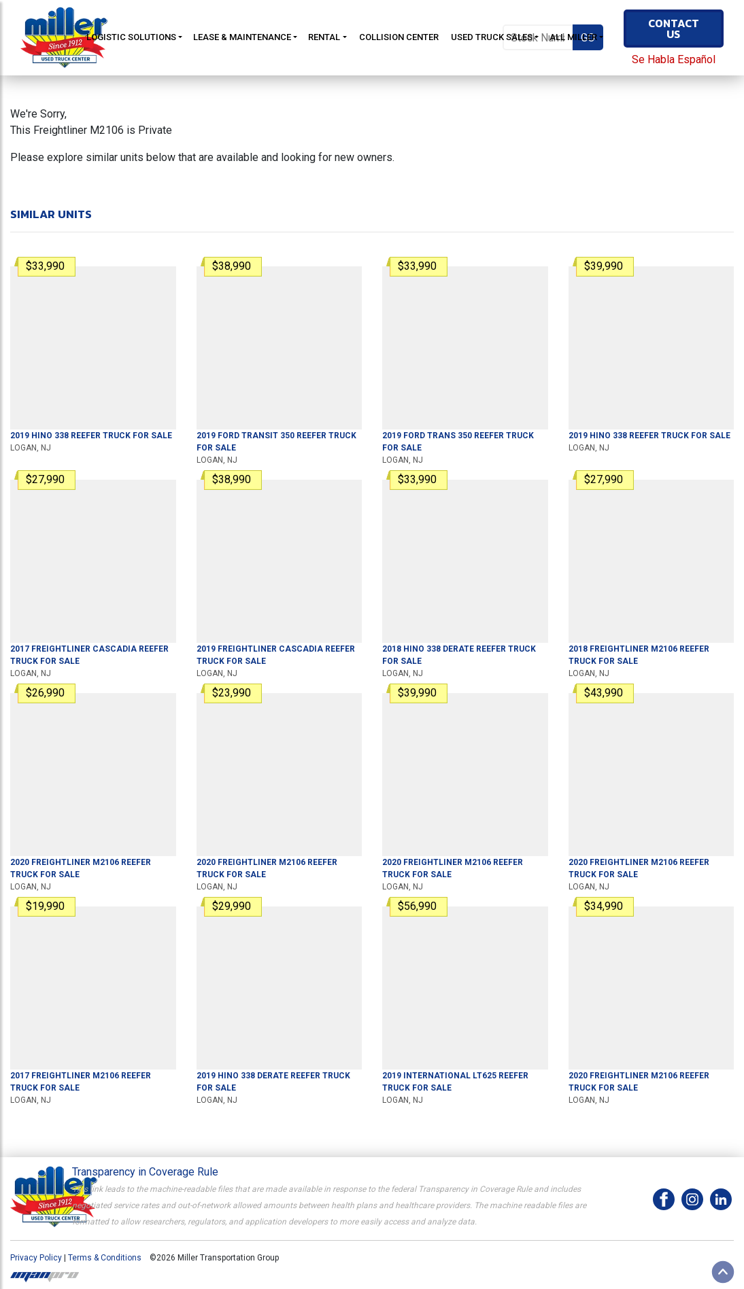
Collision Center (399, 37)
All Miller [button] (573, 37)
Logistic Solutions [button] (131, 37)
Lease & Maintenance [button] (242, 37)
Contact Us (673, 28)
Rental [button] (324, 37)
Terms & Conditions (104, 1257)
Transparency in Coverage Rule (145, 1171)
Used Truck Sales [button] (491, 37)
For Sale (91, 435)
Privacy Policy (36, 1257)
